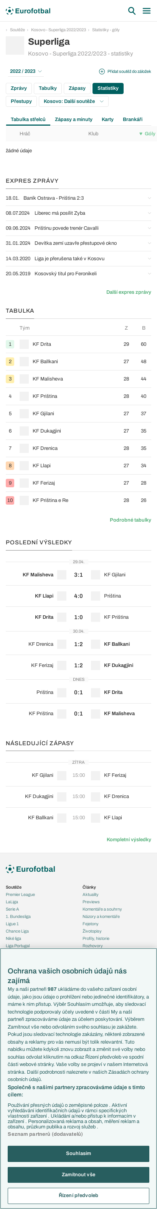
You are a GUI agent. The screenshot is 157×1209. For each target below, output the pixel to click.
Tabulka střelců (28, 119)
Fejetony (91, 923)
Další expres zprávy (128, 292)
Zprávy (19, 88)
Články (89, 887)
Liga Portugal (18, 945)
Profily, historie (96, 938)
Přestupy (21, 101)
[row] (78, 344)
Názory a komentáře (101, 916)
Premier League (20, 894)
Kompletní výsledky (129, 839)
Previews (91, 901)
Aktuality (91, 894)
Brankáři (132, 119)
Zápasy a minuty (74, 119)
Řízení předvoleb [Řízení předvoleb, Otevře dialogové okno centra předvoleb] (78, 1195)
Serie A (12, 909)
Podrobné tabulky (130, 520)
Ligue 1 (12, 923)
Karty (108, 119)
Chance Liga (17, 931)
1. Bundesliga (18, 916)
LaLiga (12, 901)
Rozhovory (93, 945)
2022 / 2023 (26, 71)
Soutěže (17, 29)
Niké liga (13, 938)
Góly (147, 133)
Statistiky (108, 88)
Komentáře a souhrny (102, 909)
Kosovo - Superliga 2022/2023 (58, 29)
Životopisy (92, 931)
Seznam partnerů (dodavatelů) (45, 1134)
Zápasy (77, 88)
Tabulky (48, 88)
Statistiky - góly (106, 29)
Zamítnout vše (78, 1174)
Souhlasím (78, 1153)
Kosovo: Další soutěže (74, 101)
